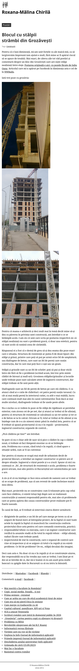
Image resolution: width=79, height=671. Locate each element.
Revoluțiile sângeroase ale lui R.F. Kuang (25, 625)
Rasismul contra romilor (17, 651)
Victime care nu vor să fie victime (22, 631)
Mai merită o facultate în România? (22, 588)
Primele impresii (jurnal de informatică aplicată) (30, 638)
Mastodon (20, 573)
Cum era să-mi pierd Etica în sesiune (23, 601)
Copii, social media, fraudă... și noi (22, 591)
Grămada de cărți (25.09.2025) (20, 645)
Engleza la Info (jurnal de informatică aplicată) (29, 635)
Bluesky (45, 573)
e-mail (18, 579)
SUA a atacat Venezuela (16, 611)
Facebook (33, 573)
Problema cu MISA (14, 621)
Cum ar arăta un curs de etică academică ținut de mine (33, 598)
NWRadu (9, 71)
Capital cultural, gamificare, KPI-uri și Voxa (27, 608)
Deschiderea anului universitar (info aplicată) (28, 641)
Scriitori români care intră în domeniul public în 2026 (32, 615)
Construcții (10, 46)
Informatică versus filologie (18, 628)
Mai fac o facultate (14, 648)
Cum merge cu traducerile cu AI (21, 605)
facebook (29, 579)
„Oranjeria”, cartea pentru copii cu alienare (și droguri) (33, 618)
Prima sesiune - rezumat (17, 595)
